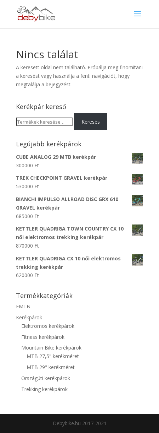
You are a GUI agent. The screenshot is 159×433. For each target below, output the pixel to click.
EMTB (23, 306)
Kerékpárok (29, 317)
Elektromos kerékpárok (47, 326)
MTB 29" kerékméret (51, 367)
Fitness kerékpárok (42, 337)
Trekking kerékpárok (44, 389)
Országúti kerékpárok (45, 378)
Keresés (90, 121)
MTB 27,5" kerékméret (53, 356)
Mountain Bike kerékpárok (51, 347)
